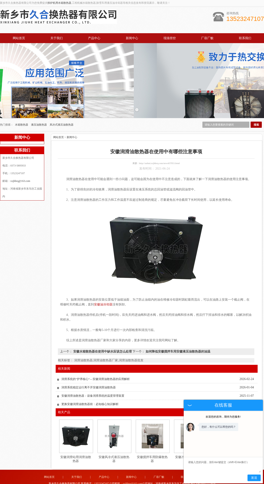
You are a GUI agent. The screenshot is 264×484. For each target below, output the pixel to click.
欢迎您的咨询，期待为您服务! (223, 416)
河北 (125, 481)
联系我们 (245, 38)
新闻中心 (132, 38)
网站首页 (19, 38)
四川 (155, 481)
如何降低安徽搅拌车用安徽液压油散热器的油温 (177, 338)
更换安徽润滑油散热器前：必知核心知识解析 (90, 391)
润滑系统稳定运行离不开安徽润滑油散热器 (88, 374)
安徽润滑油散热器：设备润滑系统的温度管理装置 (92, 383)
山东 (131, 481)
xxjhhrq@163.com (20, 168)
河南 (120, 481)
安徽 (143, 481)
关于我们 (56, 38)
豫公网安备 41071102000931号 (132, 478)
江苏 (149, 481)
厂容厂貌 (207, 38)
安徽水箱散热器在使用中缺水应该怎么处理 (102, 338)
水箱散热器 (22, 111)
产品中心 (94, 38)
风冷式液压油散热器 (61, 111)
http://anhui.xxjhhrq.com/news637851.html (159, 150)
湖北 (137, 481)
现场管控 (169, 38)
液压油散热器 (39, 111)
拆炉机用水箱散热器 (59, 2)
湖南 (161, 481)
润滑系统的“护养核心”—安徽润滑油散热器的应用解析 (95, 366)
